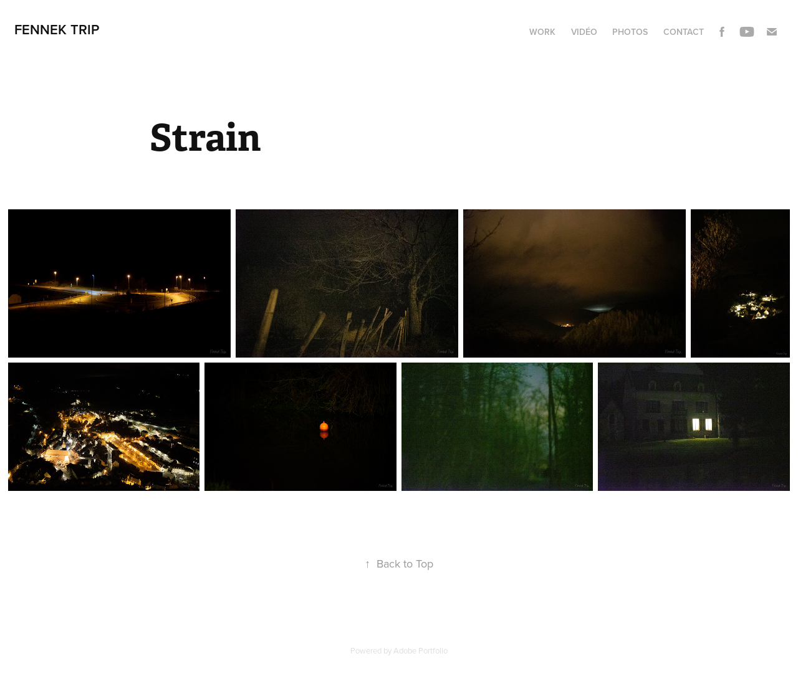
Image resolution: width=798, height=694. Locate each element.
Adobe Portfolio (420, 650)
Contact (683, 32)
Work (542, 32)
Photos (630, 32)
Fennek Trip (56, 29)
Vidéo (584, 32)
